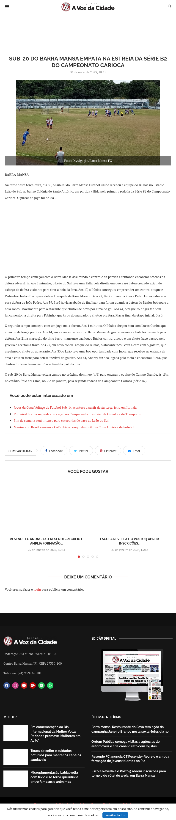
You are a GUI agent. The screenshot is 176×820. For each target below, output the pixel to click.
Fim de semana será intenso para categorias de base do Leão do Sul (61, 420)
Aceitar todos (115, 815)
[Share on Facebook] (54, 450)
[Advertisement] (88, 237)
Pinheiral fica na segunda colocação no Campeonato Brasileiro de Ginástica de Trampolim (77, 414)
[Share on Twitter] (81, 450)
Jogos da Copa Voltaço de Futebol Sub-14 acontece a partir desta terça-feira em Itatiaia (75, 407)
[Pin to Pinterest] (108, 450)
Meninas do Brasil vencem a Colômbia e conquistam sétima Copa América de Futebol (74, 427)
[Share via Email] (134, 450)
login (37, 589)
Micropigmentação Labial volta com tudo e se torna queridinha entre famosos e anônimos (54, 777)
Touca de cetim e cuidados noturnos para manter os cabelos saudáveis (55, 755)
